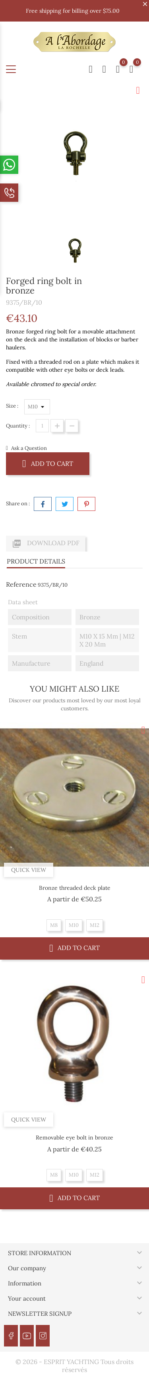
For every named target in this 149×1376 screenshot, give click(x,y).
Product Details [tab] (36, 561)
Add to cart (47, 463)
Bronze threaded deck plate (74, 887)
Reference (21, 584)
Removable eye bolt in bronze (74, 1137)
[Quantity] (42, 425)
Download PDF (45, 543)
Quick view (28, 869)
